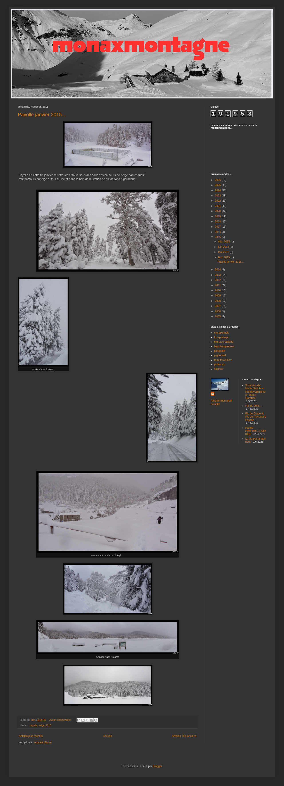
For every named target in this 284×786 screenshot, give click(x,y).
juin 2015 (224, 246)
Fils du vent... (253, 405)
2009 (218, 295)
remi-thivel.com (223, 360)
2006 (218, 311)
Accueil (107, 736)
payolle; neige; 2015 (40, 725)
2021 (218, 206)
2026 (218, 180)
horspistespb (221, 337)
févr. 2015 (224, 257)
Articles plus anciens (184, 736)
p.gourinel (220, 355)
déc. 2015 (224, 241)
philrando (219, 364)
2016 (218, 232)
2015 (218, 237)
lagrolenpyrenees (224, 346)
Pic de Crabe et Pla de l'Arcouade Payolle (255, 417)
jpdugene (219, 350)
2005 (218, 316)
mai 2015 (224, 252)
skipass (218, 368)
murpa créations (223, 341)
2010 (218, 290)
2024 (218, 190)
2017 (218, 226)
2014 (218, 269)
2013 (218, 274)
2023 (218, 195)
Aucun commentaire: (60, 719)
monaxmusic (221, 332)
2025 (218, 185)
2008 (218, 300)
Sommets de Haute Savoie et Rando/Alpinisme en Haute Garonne (255, 392)
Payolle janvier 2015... (42, 114)
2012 (218, 280)
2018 (218, 221)
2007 (218, 306)
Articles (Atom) (43, 742)
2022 (218, 200)
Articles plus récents (31, 736)
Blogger (157, 766)
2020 (218, 211)
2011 (218, 285)
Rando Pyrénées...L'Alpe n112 (255, 431)
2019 (218, 216)
